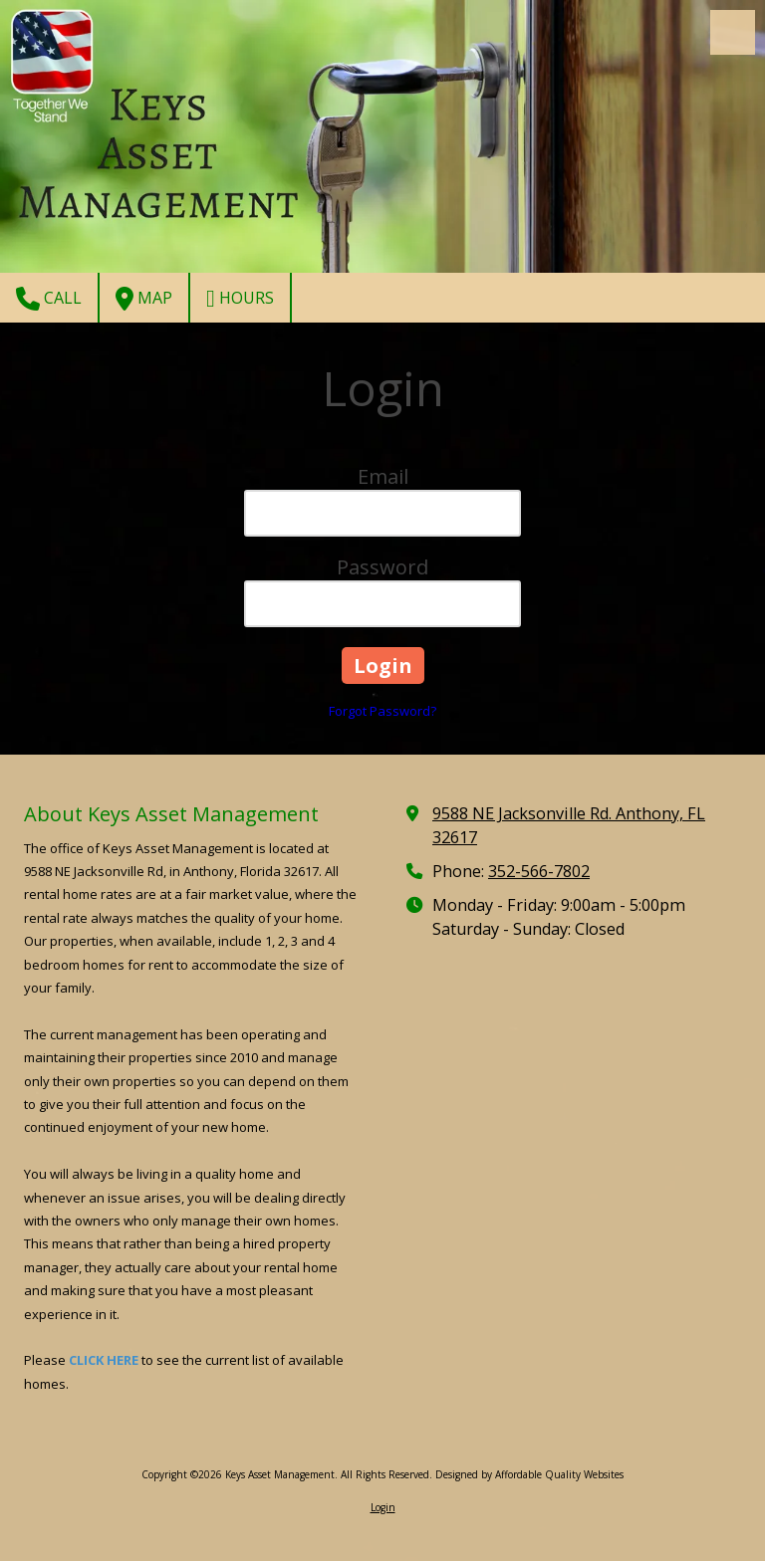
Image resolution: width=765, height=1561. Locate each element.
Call (49, 299)
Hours (240, 299)
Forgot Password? (382, 711)
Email (383, 476)
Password (382, 567)
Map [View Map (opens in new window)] (144, 299)
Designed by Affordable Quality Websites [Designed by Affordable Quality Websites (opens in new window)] (529, 1474)
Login (383, 1507)
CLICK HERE (103, 1360)
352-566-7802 (539, 871)
